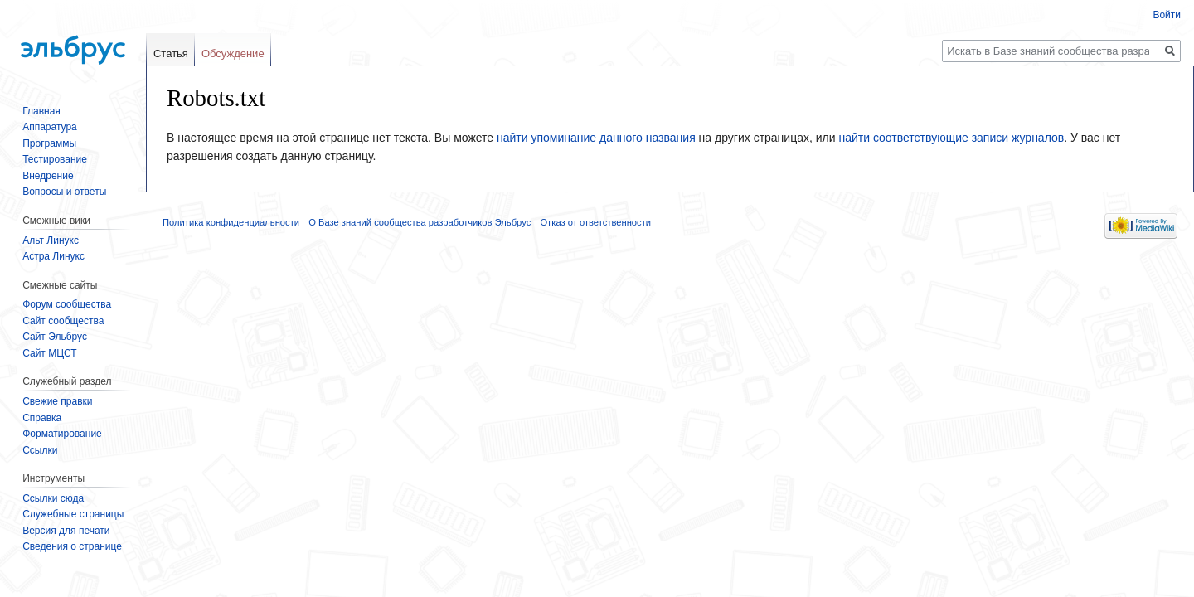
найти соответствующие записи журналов (951, 137)
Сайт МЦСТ (49, 353)
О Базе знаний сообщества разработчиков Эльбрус (419, 222)
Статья (170, 53)
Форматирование (62, 433)
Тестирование (54, 159)
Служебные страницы (73, 514)
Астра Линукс (53, 256)
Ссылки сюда (53, 498)
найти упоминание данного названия (596, 137)
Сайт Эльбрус (54, 336)
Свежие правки (57, 401)
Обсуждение (233, 53)
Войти (1167, 15)
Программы (49, 143)
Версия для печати (65, 530)
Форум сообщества (66, 304)
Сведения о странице (72, 546)
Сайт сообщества (63, 321)
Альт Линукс (50, 240)
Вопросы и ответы (64, 191)
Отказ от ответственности (595, 222)
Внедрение (47, 176)
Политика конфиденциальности (231, 222)
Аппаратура (49, 127)
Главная (41, 111)
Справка (41, 418)
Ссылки (39, 450)
